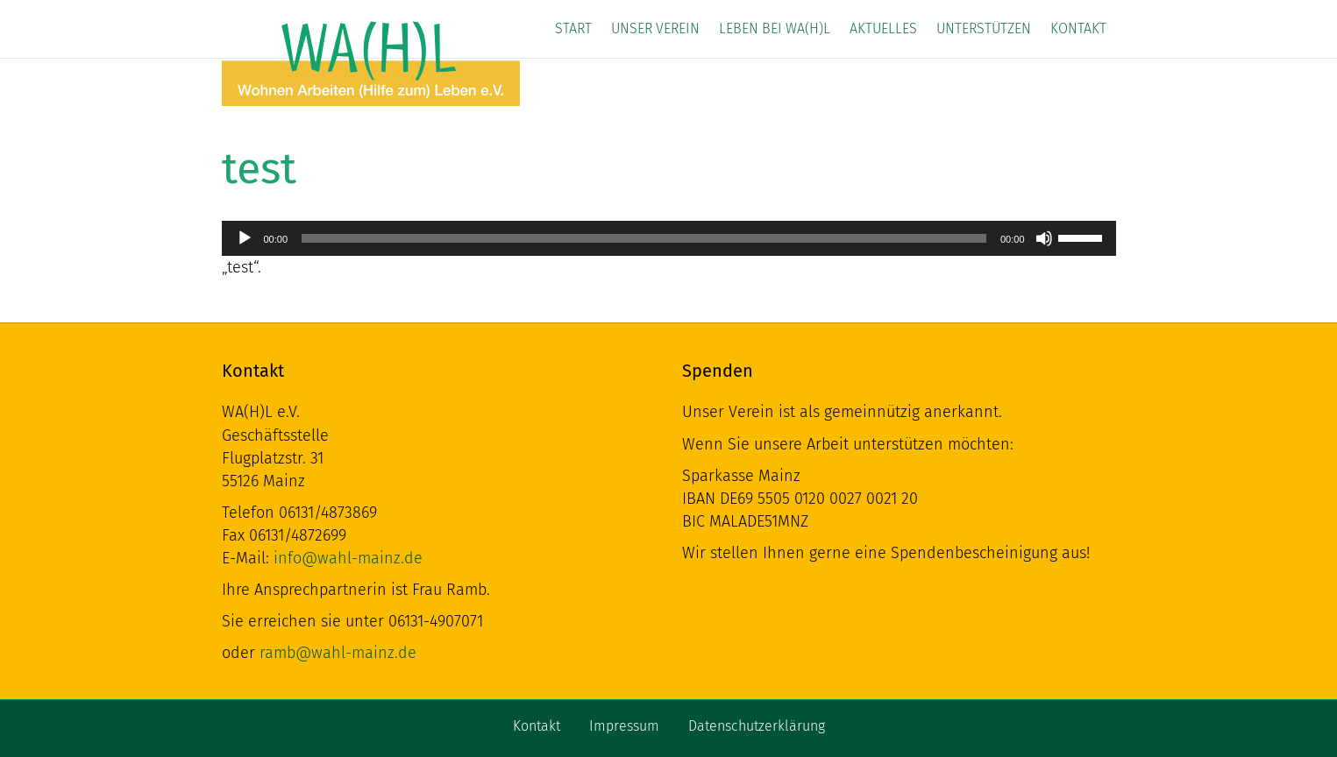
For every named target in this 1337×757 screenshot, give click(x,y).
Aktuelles (883, 28)
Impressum (624, 726)
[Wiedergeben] (244, 238)
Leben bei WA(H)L (774, 28)
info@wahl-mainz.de (348, 558)
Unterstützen (983, 28)
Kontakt (1078, 28)
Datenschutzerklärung (756, 726)
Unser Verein (655, 28)
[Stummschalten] (1044, 238)
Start (573, 28)
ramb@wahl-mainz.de (338, 652)
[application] (669, 238)
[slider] (644, 238)
